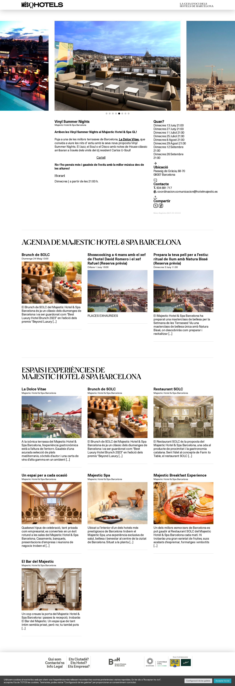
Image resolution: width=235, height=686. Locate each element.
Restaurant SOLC (168, 389)
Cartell (101, 157)
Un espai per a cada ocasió (44, 475)
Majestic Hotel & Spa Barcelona (70, 124)
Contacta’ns (54, 663)
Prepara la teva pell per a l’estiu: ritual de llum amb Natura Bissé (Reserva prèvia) (180, 259)
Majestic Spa (99, 475)
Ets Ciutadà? (79, 659)
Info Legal (54, 666)
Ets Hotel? (78, 663)
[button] (106, 113)
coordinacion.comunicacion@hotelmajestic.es (187, 191)
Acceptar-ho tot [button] (222, 680)
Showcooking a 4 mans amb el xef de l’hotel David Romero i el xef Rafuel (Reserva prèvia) (117, 259)
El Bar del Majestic (38, 561)
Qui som (54, 659)
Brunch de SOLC (36, 255)
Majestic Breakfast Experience (180, 475)
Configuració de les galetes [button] (198, 680)
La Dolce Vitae (129, 139)
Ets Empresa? (78, 666)
